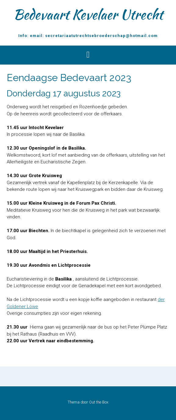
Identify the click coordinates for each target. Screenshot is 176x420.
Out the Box (98, 402)
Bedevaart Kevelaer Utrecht (88, 14)
